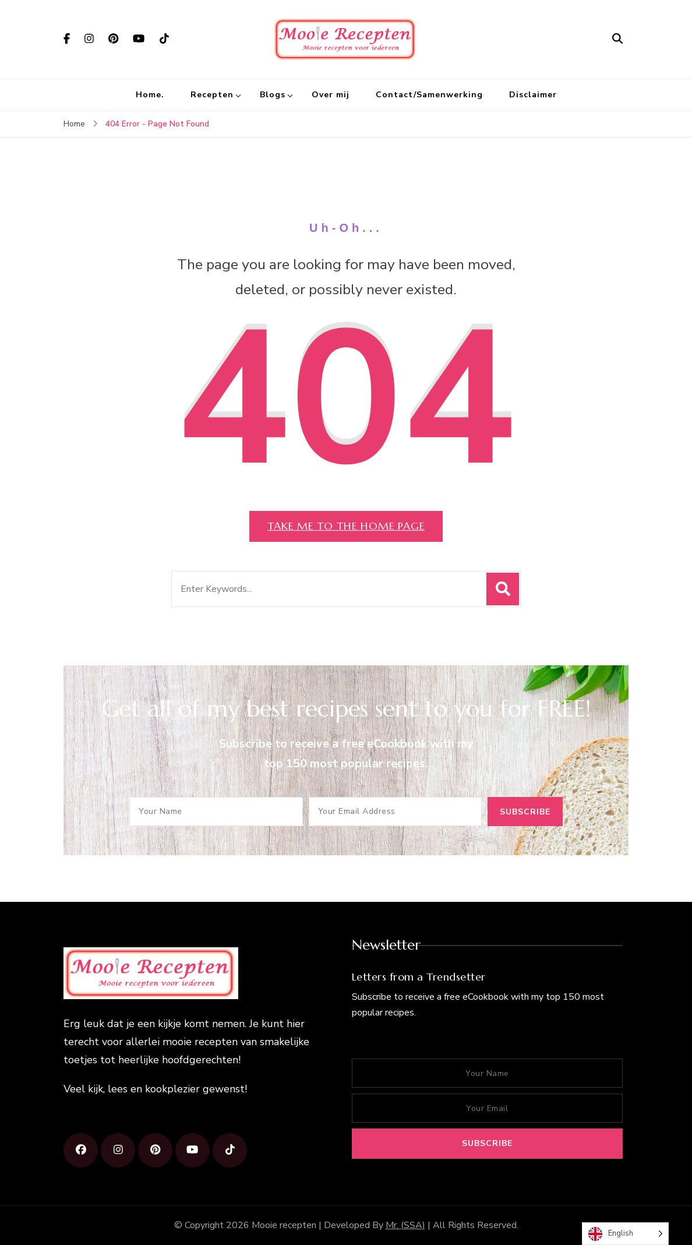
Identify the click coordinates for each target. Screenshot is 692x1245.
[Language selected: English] (625, 1233)
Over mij (330, 94)
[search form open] (617, 39)
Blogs (272, 94)
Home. (150, 94)
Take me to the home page (346, 525)
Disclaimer (533, 94)
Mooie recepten (284, 1225)
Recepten (212, 94)
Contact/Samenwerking (429, 94)
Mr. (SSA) (405, 1225)
